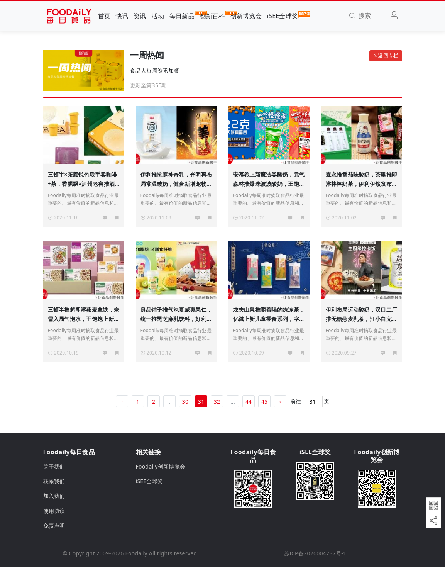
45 (264, 401)
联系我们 (54, 481)
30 (185, 401)
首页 (104, 16)
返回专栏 (385, 55)
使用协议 (54, 510)
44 (248, 401)
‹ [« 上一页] (122, 401)
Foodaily (136, 553)
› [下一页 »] (280, 401)
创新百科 (212, 15)
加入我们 (54, 495)
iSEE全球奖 (282, 15)
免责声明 (54, 525)
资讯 (140, 16)
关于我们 (54, 466)
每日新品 (182, 15)
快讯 (122, 16)
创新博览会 (246, 16)
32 (217, 401)
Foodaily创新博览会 (161, 466)
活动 (157, 16)
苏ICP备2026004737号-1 (315, 553)
